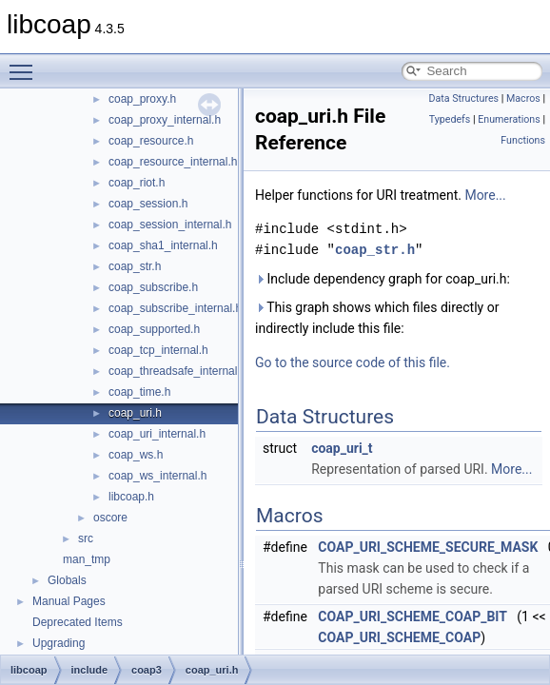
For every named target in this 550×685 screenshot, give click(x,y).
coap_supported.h (154, 329)
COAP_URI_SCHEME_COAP (399, 637)
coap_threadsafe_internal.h (177, 371)
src (85, 538)
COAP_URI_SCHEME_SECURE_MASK (428, 547)
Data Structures (463, 98)
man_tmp (86, 559)
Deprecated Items (77, 622)
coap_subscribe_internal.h (175, 308)
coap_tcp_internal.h (158, 350)
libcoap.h (131, 496)
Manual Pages (69, 601)
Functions (523, 140)
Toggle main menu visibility (26, 63)
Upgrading (58, 643)
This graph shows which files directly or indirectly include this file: (377, 318)
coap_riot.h (136, 182)
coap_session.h (147, 203)
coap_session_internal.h (169, 224)
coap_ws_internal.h (157, 475)
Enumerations (509, 119)
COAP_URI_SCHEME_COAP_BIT (412, 616)
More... (484, 195)
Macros (523, 98)
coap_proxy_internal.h (164, 120)
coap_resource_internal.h (172, 161)
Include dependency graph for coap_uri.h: (382, 278)
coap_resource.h (150, 140)
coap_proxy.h (142, 99)
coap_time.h (139, 392)
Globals (67, 580)
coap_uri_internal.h (157, 433)
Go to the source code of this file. (352, 362)
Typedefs (450, 119)
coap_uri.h (135, 413)
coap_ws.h (135, 454)
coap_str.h (134, 266)
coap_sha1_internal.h (163, 245)
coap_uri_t (341, 448)
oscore (110, 517)
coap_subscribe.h (153, 287)
